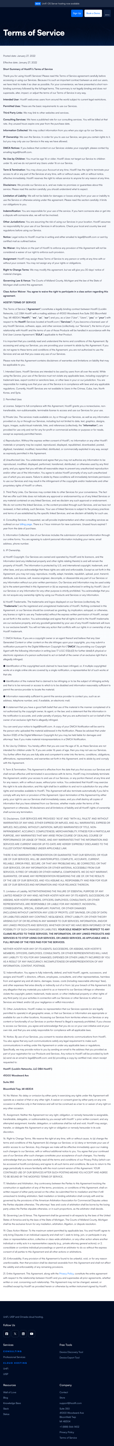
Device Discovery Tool (71, 1352)
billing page (26, 524)
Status (6, 1414)
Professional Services (14, 1357)
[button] (107, 13)
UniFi (5, 1368)
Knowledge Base (12, 1403)
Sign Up (77, 13)
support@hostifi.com (71, 1403)
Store (62, 1397)
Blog (5, 1397)
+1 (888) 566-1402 (69, 1426)
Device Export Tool (69, 1357)
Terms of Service (68, 1437)
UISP (5, 1374)
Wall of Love (9, 1392)
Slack (6, 1408)
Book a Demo (93, 13)
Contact (64, 1392)
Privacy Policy (66, 1273)
